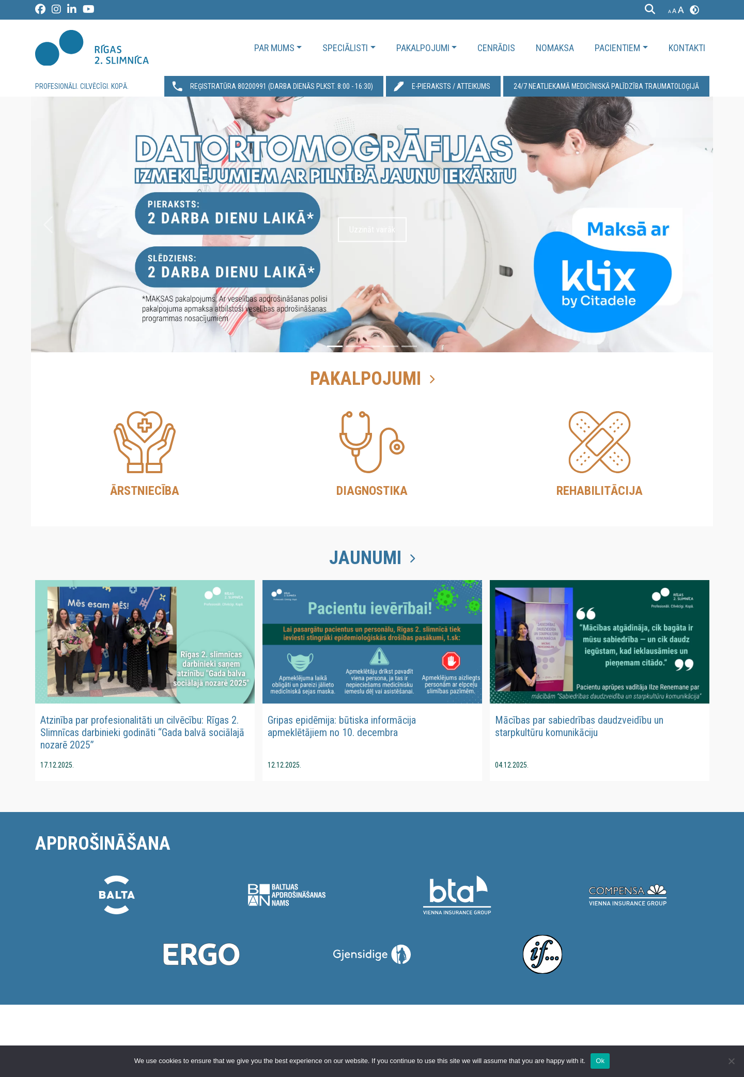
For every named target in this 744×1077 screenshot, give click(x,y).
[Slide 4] (390, 346)
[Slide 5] (409, 346)
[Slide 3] (372, 346)
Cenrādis (496, 47)
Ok (600, 1061)
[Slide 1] (335, 346)
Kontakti (687, 47)
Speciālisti (345, 47)
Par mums (274, 47)
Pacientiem (617, 47)
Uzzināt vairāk (372, 230)
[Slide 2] (353, 346)
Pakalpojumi (423, 47)
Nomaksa (555, 47)
